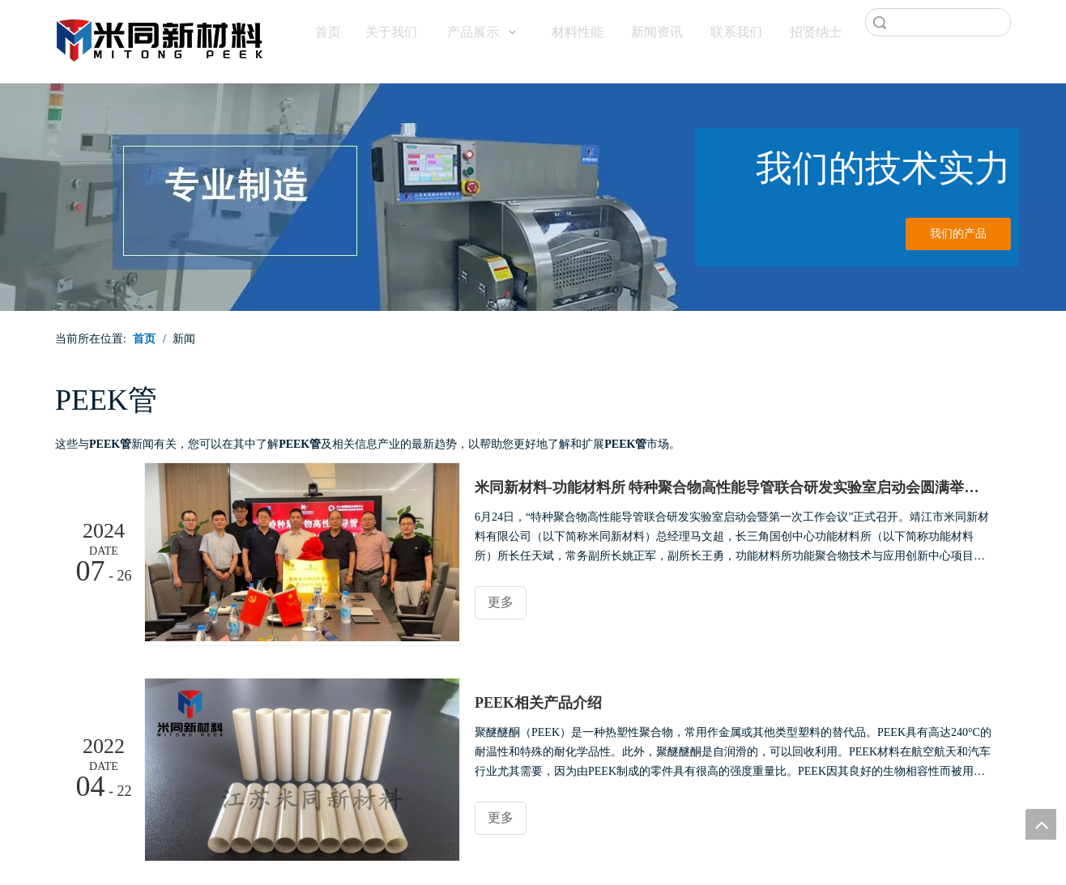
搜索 (879, 22)
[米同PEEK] (160, 37)
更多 (501, 602)
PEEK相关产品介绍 (538, 703)
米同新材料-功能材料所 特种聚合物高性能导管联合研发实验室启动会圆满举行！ (734, 487)
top (1040, 824)
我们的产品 (958, 234)
